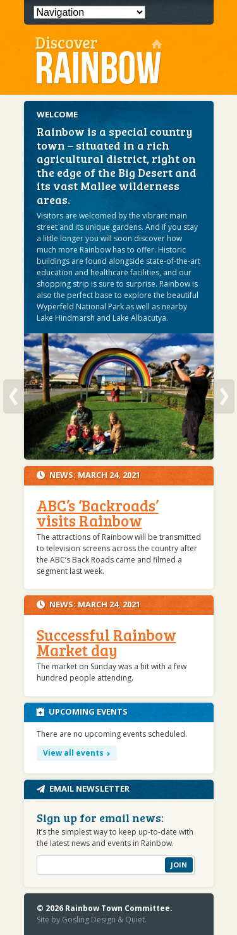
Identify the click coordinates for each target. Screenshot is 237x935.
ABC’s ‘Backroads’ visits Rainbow (98, 513)
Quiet (135, 919)
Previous (13, 396)
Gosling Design (89, 919)
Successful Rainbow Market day (106, 642)
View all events (73, 752)
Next (224, 396)
